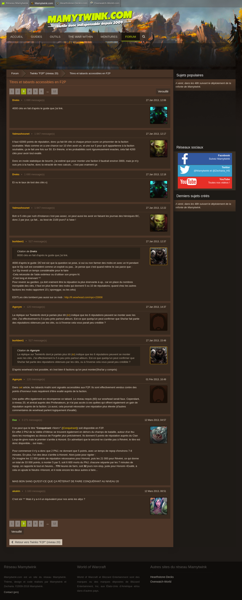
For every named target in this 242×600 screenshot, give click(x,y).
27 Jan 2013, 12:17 (156, 133)
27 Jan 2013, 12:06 (156, 100)
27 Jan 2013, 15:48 (156, 340)
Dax (14, 419)
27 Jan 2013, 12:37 (156, 241)
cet (20, 387)
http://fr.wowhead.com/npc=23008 (83, 297)
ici (68, 315)
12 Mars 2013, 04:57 (155, 420)
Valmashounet (20, 133)
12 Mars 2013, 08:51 (155, 491)
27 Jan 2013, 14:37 (156, 307)
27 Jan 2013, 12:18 (156, 174)
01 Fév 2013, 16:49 (156, 379)
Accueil (16, 36)
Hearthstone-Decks (162, 577)
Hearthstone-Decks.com (71, 3)
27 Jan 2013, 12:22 (156, 208)
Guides (36, 36)
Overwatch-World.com (104, 3)
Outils (55, 36)
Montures (109, 36)
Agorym (17, 306)
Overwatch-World (160, 581)
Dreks (15, 100)
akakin (16, 491)
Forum (130, 36)
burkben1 (18, 241)
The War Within (80, 36)
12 (54, 91)
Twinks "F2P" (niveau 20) (44, 73)
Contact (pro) (11, 592)
